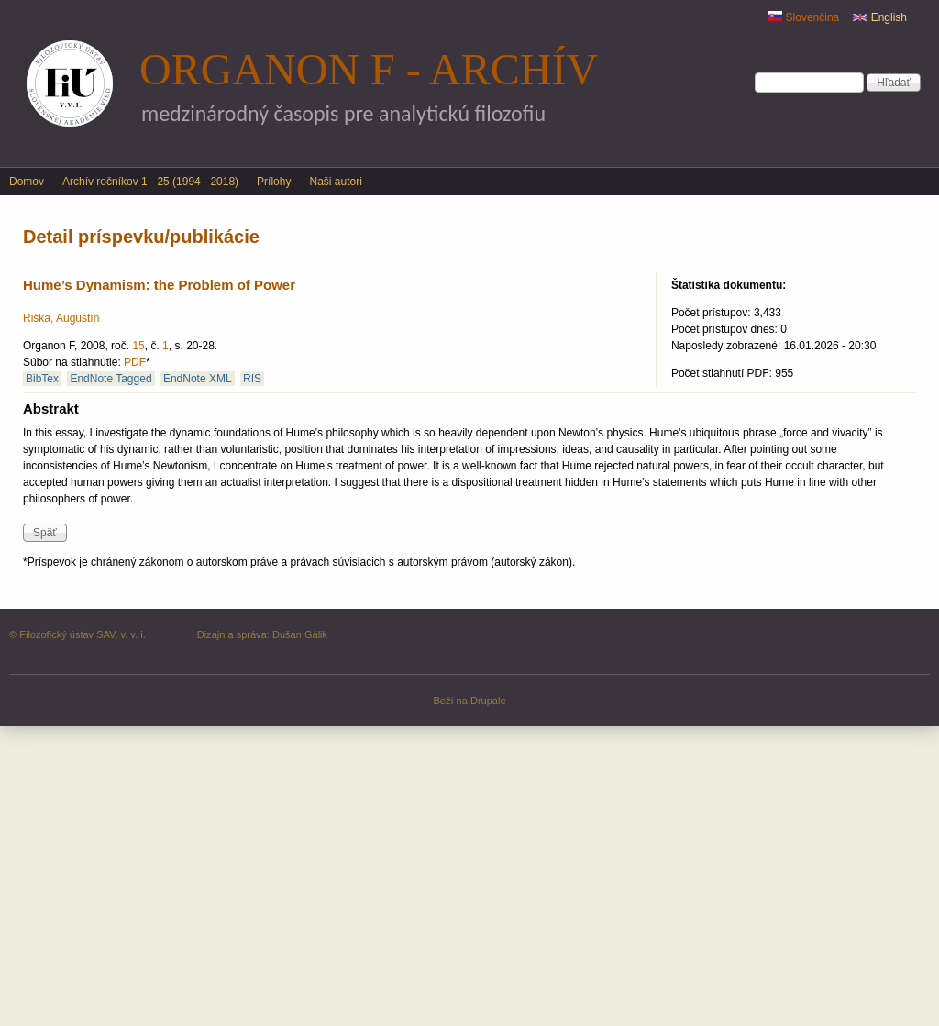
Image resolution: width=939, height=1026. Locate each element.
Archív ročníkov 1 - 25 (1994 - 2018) (150, 181)
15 (138, 345)
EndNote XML (197, 378)
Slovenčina (803, 17)
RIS (252, 378)
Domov (26, 181)
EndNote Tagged (110, 378)
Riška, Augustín (61, 318)
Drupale (488, 700)
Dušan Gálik (299, 634)
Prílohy (274, 181)
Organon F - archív (368, 69)
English (880, 17)
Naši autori (335, 181)
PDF (135, 362)
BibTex (42, 378)
